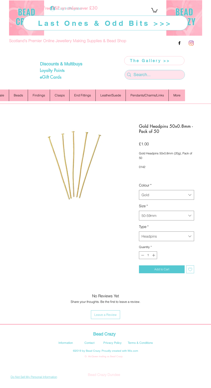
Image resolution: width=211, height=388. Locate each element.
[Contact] (89, 343)
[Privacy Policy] (112, 343)
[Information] (66, 343)
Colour (145, 185)
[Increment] (154, 255)
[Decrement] (142, 255)
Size (143, 206)
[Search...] (154, 74)
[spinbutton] (148, 255)
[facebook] (179, 43)
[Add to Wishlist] (190, 269)
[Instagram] (191, 43)
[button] (154, 10)
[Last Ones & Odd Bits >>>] (105, 23)
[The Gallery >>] (154, 60)
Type (144, 226)
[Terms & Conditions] (140, 343)
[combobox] (166, 195)
